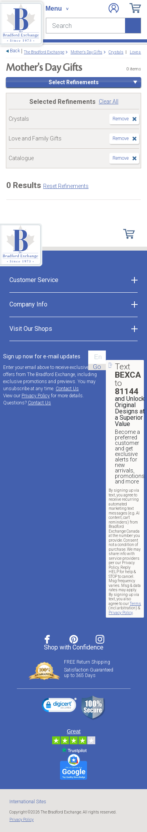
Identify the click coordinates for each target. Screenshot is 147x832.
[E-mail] (97, 357)
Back (15, 50)
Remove (121, 119)
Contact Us (67, 388)
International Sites (27, 801)
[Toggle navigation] (57, 9)
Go (97, 367)
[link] (59, 706)
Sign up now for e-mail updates (41, 356)
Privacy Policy (36, 395)
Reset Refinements (66, 186)
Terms (135, 603)
